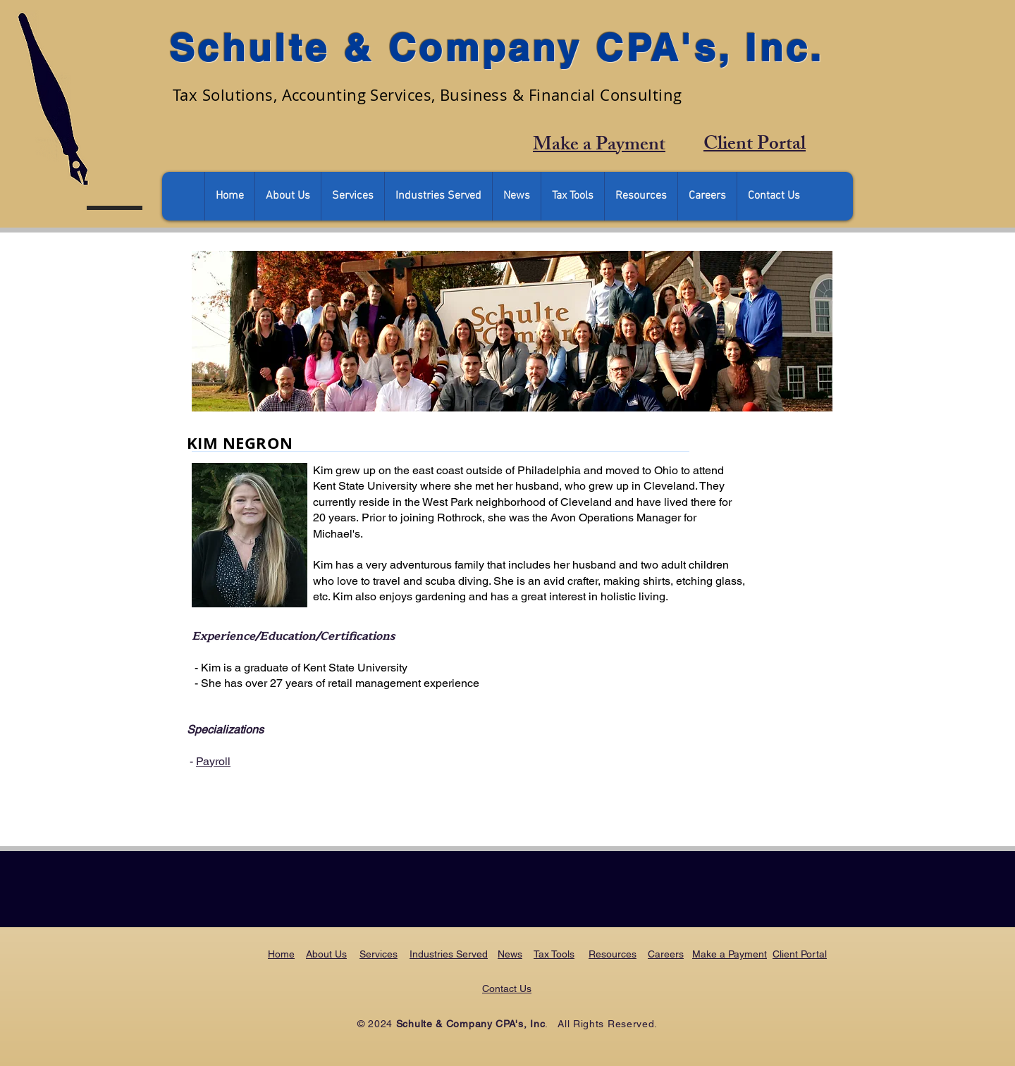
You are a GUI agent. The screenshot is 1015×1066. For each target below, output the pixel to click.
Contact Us (506, 988)
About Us (326, 954)
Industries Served (449, 954)
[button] (287, 196)
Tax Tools (554, 954)
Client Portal (800, 954)
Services (378, 954)
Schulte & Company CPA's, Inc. (497, 47)
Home (281, 954)
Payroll (213, 761)
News (510, 954)
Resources (612, 954)
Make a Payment (729, 954)
